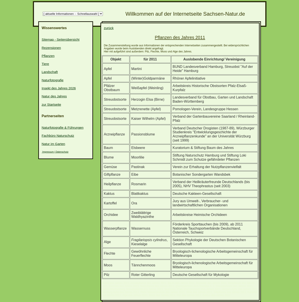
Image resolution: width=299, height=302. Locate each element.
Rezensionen (51, 48)
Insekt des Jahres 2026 (59, 88)
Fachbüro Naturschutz (58, 135)
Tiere (45, 64)
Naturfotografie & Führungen (63, 127)
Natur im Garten (53, 144)
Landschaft (50, 72)
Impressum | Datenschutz (55, 151)
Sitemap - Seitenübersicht (61, 39)
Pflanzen (48, 56)
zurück (109, 28)
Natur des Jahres (54, 96)
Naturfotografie (52, 80)
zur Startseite (51, 104)
